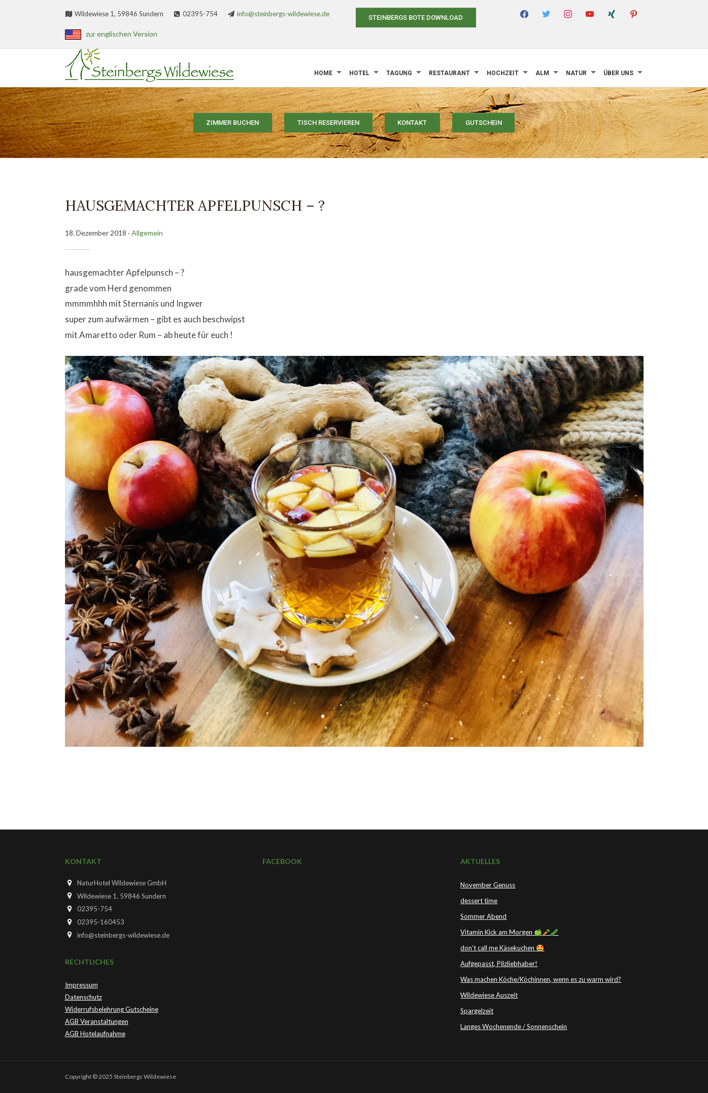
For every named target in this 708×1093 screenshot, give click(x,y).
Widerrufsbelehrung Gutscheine (111, 1009)
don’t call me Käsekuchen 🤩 (502, 948)
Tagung (399, 73)
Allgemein (147, 232)
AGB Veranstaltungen (96, 1021)
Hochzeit (503, 73)
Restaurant (449, 73)
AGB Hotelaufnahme (95, 1034)
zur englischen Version (121, 33)
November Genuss (487, 885)
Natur (576, 73)
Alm (542, 73)
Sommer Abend (483, 916)
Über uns (618, 73)
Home (323, 73)
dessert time (478, 901)
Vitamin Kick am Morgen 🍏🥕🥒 (509, 932)
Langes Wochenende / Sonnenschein (513, 1026)
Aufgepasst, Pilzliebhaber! (498, 963)
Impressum (81, 985)
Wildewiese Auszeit (489, 995)
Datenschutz (83, 997)
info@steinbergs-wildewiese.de (283, 14)
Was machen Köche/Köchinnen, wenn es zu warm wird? (540, 979)
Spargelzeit (476, 1011)
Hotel (359, 73)
